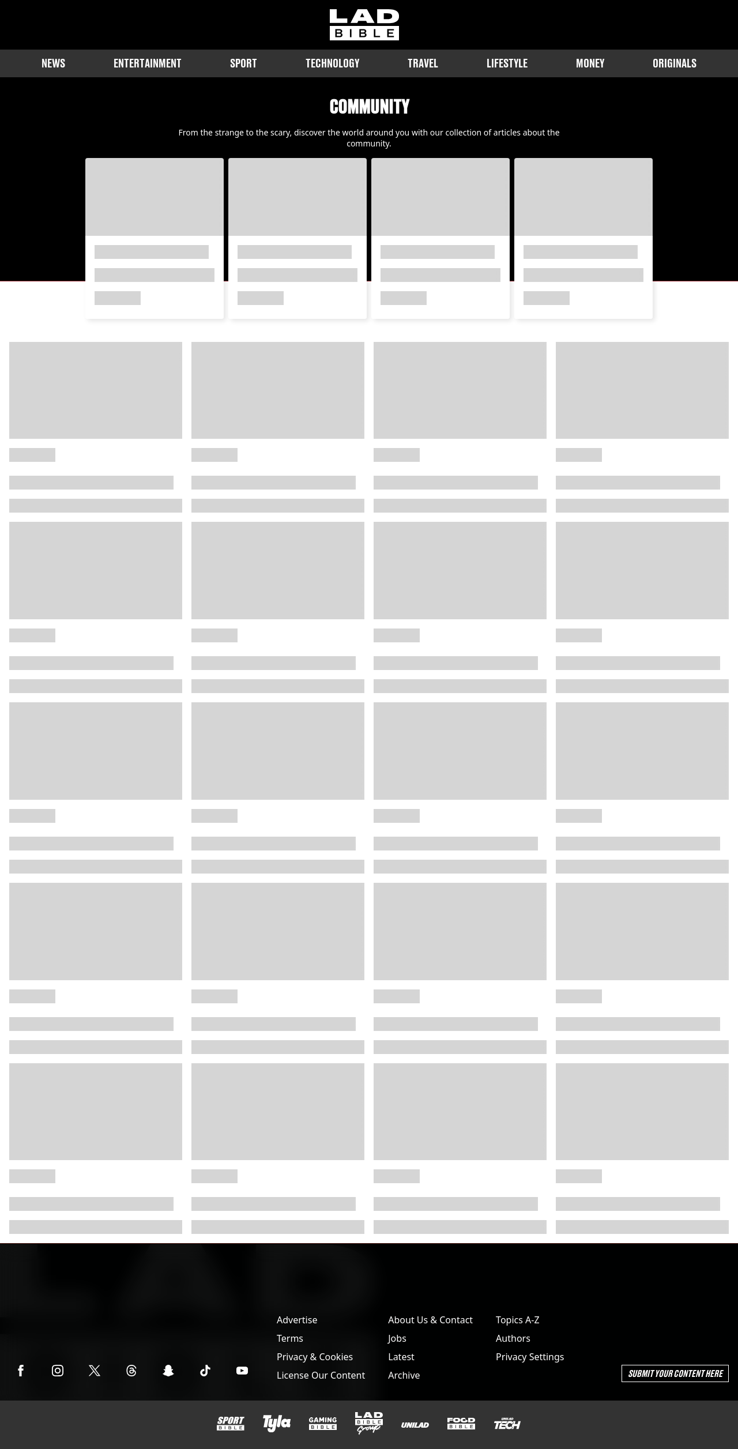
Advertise (297, 1319)
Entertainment (148, 63)
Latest (401, 1356)
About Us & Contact (430, 1319)
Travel (423, 63)
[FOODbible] (461, 1423)
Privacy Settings (530, 1356)
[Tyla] (277, 1423)
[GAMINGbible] (323, 1424)
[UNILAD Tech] (507, 1423)
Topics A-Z (517, 1319)
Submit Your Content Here (675, 1373)
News (53, 63)
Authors (513, 1338)
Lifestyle (507, 63)
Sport (243, 63)
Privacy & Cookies (315, 1356)
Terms (290, 1338)
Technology (332, 63)
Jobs (397, 1338)
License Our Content (321, 1375)
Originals (674, 63)
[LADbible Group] (369, 1423)
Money (590, 63)
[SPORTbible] (230, 1424)
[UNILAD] (415, 1425)
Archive (404, 1375)
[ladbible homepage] (364, 25)
